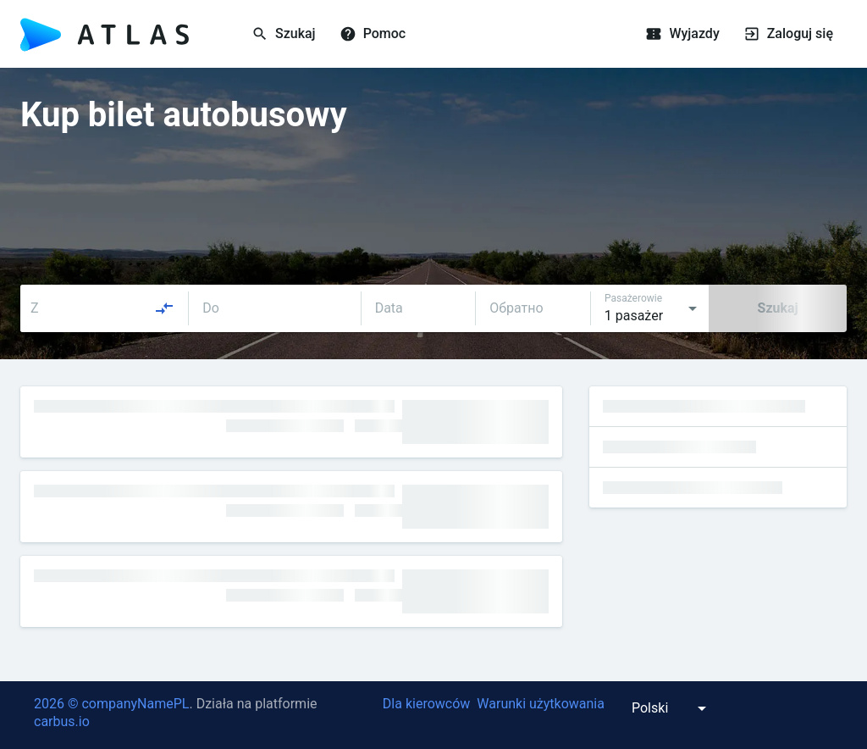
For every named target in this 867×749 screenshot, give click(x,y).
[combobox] (102, 308)
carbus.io (62, 721)
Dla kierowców (426, 704)
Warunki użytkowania (541, 704)
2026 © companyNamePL (111, 704)
